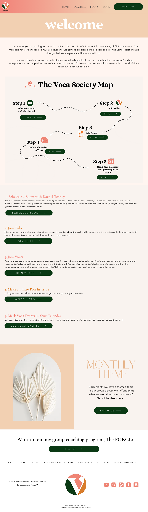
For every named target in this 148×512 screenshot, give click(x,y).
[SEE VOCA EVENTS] (29, 325)
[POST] (55, 151)
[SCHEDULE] (33, 117)
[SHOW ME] (111, 410)
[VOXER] (97, 137)
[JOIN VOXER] (29, 273)
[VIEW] (107, 177)
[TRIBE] (110, 114)
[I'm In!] (74, 449)
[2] (129, 485)
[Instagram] (114, 485)
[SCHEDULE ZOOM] (29, 212)
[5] (121, 485)
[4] (106, 485)
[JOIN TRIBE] (28, 241)
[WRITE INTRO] (29, 299)
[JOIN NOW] (128, 6)
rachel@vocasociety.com (81, 507)
